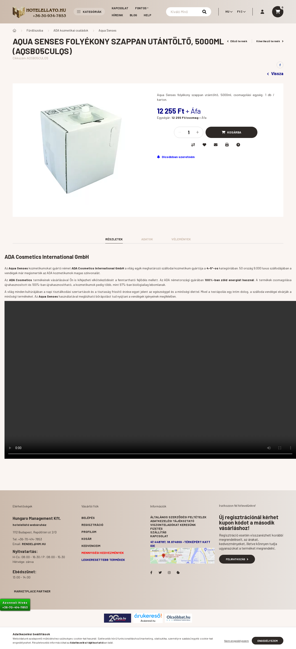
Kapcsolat (120, 8)
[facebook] (280, 65)
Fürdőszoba (35, 30)
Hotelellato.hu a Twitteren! (160, 572)
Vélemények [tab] (181, 239)
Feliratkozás (237, 559)
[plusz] (197, 132)
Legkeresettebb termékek (103, 560)
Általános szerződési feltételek (178, 517)
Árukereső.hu (148, 620)
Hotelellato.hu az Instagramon (169, 572)
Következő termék (269, 41)
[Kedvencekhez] (204, 144)
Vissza (275, 73)
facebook (151, 572)
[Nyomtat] (226, 144)
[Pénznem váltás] (240, 12)
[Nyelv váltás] (228, 12)
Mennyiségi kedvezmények (102, 553)
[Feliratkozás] (176, 157)
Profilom (88, 532)
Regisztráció (92, 525)
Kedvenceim (90, 546)
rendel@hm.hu (34, 544)
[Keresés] (188, 11)
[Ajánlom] (215, 144)
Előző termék (237, 41)
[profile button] (262, 11)
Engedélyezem (267, 640)
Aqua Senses (107, 30)
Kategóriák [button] (89, 12)
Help (147, 15)
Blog (133, 15)
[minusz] (179, 132)
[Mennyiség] (188, 132)
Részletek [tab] (114, 239)
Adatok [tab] (147, 239)
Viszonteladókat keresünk (173, 525)
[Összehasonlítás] (193, 144)
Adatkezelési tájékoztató (172, 521)
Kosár (86, 539)
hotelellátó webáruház (29, 525)
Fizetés (156, 528)
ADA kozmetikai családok (70, 30)
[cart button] (277, 11)
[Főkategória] (14, 30)
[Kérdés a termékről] (238, 144)
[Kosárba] (231, 132)
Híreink (117, 15)
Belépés (88, 518)
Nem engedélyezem (236, 640)
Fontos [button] (140, 8)
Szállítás (158, 532)
